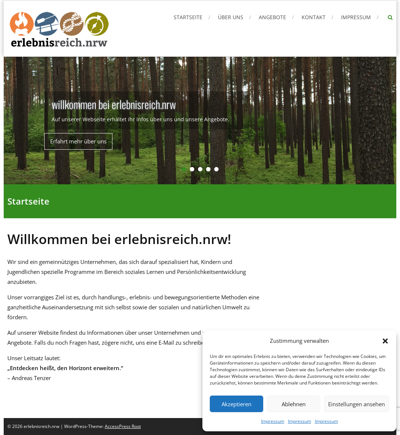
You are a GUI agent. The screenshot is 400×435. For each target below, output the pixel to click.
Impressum (272, 421)
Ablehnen (294, 404)
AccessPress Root (123, 426)
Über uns (230, 17)
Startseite (188, 17)
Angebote (272, 17)
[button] (385, 341)
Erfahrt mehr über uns (78, 141)
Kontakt (314, 17)
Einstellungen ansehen (356, 404)
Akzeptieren (236, 404)
